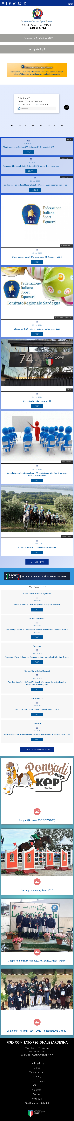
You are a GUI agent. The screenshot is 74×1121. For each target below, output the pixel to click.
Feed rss (37, 1094)
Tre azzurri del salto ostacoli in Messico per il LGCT (37, 709)
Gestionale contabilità (37, 1103)
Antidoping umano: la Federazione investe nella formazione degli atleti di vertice (37, 630)
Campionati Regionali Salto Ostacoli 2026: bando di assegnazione (31, 166)
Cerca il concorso (37, 1080)
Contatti (37, 1089)
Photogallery (37, 1063)
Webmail (37, 1098)
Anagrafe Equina (38, 49)
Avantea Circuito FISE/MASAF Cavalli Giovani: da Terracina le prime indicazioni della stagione (37, 683)
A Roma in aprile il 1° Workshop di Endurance (37, 547)
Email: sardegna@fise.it (38, 1055)
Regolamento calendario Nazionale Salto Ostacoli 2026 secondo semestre (35, 185)
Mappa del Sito (37, 1072)
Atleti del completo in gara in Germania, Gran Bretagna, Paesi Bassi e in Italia (37, 734)
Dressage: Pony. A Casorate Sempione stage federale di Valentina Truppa (37, 657)
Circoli (37, 1085)
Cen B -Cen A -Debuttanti (31, 101)
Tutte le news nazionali (37, 749)
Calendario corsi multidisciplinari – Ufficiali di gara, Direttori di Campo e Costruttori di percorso (37, 474)
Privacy (37, 1076)
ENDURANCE (24, 98)
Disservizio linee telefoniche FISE (37, 401)
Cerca (37, 1067)
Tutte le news (37, 562)
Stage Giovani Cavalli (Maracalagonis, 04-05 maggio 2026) (37, 257)
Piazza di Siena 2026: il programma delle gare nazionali (37, 604)
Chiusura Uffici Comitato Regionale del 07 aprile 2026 (37, 329)
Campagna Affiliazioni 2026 (38, 38)
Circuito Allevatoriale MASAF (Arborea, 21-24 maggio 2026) (28, 147)
